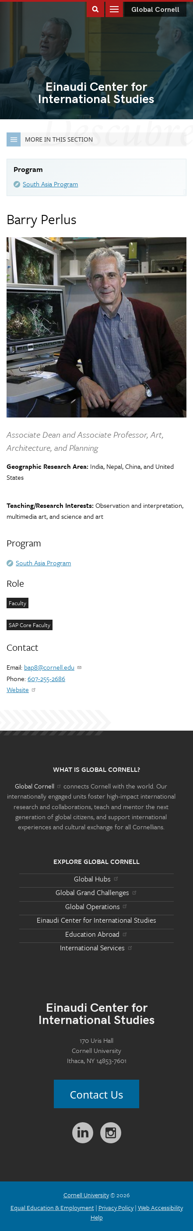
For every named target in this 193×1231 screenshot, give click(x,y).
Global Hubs (96, 879)
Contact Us (96, 1094)
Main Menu (114, 8)
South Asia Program (50, 184)
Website (22, 689)
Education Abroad (96, 934)
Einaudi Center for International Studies (96, 920)
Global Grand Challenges (96, 892)
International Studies (96, 94)
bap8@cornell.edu (53, 667)
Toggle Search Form (95, 8)
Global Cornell (155, 10)
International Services (96, 947)
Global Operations (96, 906)
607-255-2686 (46, 678)
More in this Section (50, 139)
